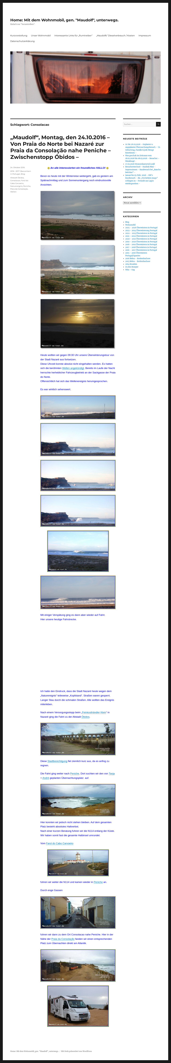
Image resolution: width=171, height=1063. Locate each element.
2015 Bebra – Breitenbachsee (137, 261)
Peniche (74, 773)
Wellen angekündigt (73, 368)
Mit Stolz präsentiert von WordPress (76, 1051)
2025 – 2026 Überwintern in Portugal (141, 228)
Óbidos (85, 716)
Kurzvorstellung (18, 35)
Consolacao (15, 180)
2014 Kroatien (131, 264)
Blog (23, 174)
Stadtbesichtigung (57, 761)
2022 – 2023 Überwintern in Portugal (141, 233)
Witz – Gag (130, 270)
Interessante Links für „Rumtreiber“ (73, 35)
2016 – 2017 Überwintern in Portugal (141, 250)
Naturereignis (16, 186)
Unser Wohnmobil (41, 35)
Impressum (145, 35)
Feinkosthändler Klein (94, 712)
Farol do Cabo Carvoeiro (59, 843)
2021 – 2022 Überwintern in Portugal (141, 236)
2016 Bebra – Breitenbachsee (137, 258)
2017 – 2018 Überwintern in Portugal (141, 247)
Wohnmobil (130, 225)
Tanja (112, 773)
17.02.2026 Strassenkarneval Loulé (140, 164)
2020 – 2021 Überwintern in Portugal (141, 239)
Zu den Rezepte (131, 267)
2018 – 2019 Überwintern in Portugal (141, 244)
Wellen (13, 192)
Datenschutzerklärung (22, 41)
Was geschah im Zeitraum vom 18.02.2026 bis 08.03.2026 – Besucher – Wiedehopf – (142, 158)
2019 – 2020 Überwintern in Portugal (141, 242)
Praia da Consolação (62, 939)
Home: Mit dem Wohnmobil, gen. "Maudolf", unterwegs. (64, 20)
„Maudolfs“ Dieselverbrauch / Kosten (115, 35)
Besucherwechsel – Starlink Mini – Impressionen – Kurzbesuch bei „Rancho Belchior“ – (143, 170)
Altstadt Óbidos (17, 178)
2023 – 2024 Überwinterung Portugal (141, 230)
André (45, 778)
